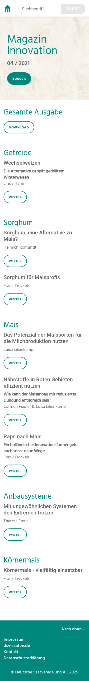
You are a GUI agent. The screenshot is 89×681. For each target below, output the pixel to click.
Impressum (14, 639)
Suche (73, 8)
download (19, 127)
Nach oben (73, 629)
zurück (19, 78)
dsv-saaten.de (17, 645)
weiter (15, 197)
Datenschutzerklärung (25, 658)
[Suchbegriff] (40, 9)
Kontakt (11, 651)
